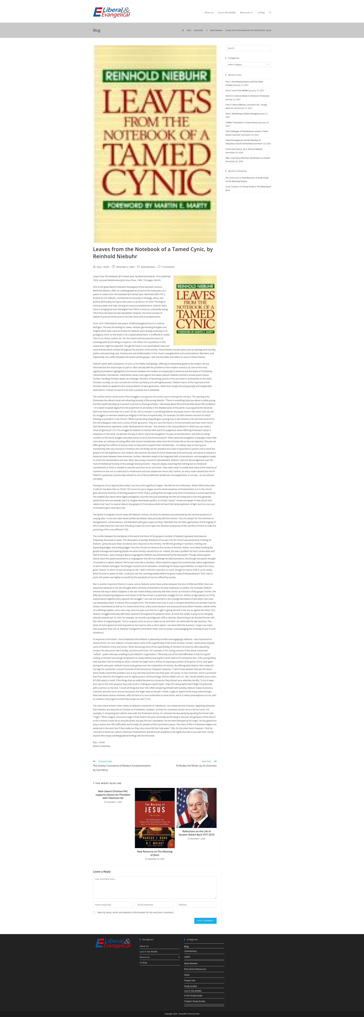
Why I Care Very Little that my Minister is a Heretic (248, 158)
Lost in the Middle (148, 951)
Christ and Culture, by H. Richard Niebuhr (244, 149)
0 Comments (168, 266)
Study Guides (190, 986)
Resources (160, 957)
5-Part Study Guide (193, 995)
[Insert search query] (248, 48)
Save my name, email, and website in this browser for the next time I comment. (135, 912)
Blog (186, 946)
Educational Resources (195, 969)
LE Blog (143, 962)
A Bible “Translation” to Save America (242, 122)
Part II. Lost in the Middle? (237, 90)
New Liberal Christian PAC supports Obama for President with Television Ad (113, 795)
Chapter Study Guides (194, 1001)
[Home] (183, 30)
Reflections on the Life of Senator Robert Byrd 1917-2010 (196, 833)
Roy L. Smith (103, 266)
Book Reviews (148, 266)
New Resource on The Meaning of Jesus (155, 853)
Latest (187, 956)
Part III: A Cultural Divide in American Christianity (247, 95)
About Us (144, 946)
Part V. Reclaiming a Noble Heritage (241, 113)
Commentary (190, 951)
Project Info (189, 980)
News (187, 974)
